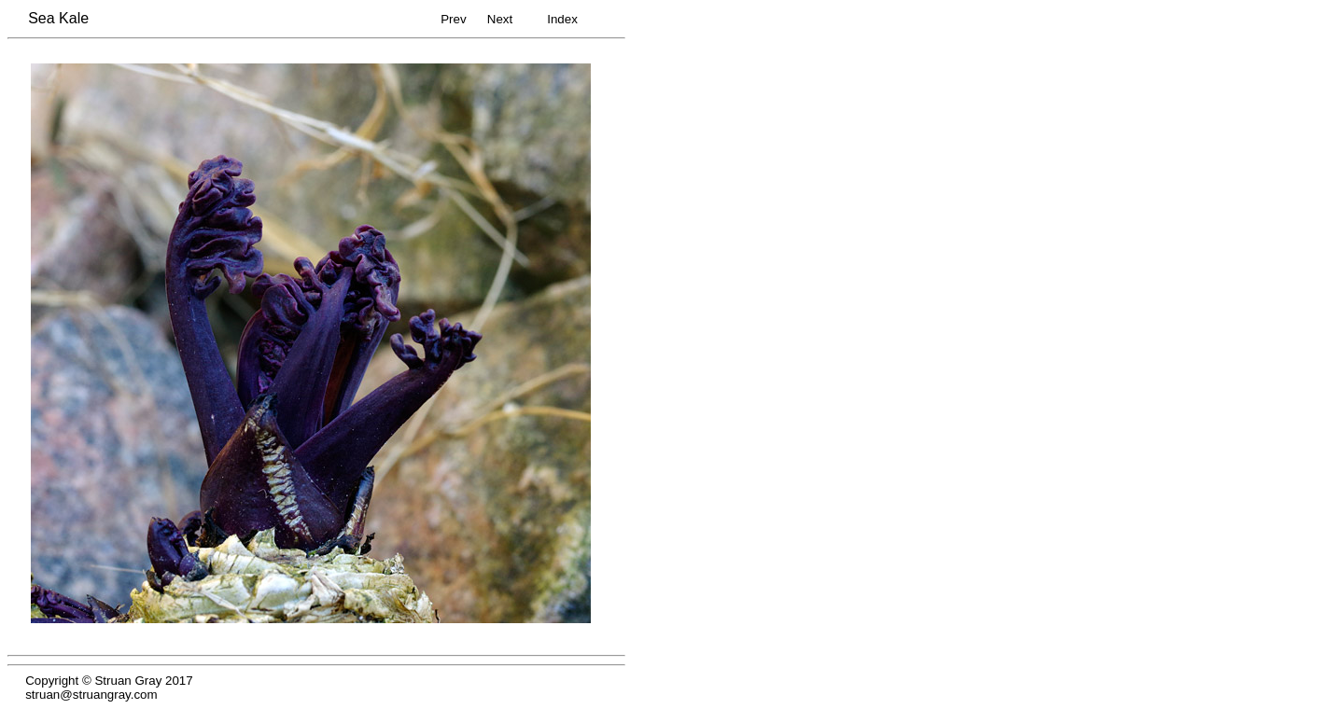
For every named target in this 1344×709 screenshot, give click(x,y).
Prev (453, 19)
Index (562, 19)
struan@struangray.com (91, 695)
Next (499, 19)
